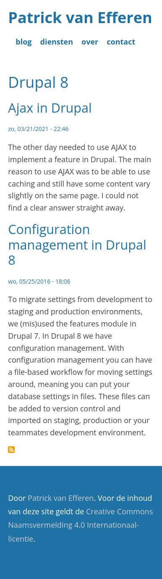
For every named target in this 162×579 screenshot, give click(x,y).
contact (121, 42)
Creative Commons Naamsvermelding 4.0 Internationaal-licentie (80, 525)
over (89, 42)
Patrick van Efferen (80, 17)
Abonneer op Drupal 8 (11, 449)
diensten (56, 42)
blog (23, 42)
